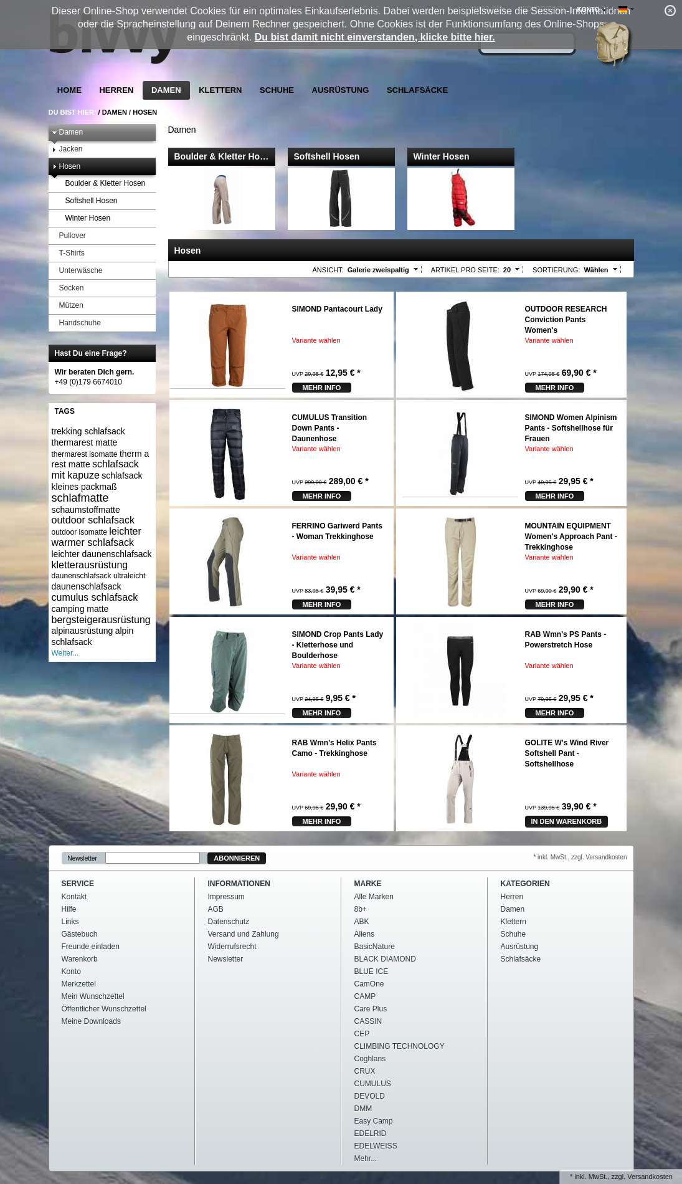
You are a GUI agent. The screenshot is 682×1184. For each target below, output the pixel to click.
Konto (71, 971)
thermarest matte (85, 442)
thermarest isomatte (85, 454)
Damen (166, 90)
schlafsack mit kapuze (95, 469)
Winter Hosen (84, 218)
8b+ (360, 909)
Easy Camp (373, 1121)
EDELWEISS (375, 1146)
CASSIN (368, 1021)
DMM (363, 1108)
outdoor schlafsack (93, 520)
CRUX (365, 1071)
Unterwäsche (77, 270)
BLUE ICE (371, 971)
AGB (216, 909)
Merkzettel (79, 984)
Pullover (69, 236)
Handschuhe (76, 323)
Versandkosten (650, 1176)
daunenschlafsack (86, 586)
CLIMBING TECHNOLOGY (399, 1046)
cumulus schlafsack (95, 597)
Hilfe (69, 909)
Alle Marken (374, 896)
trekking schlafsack (88, 431)
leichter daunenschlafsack (102, 554)
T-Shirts (68, 253)
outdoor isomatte (79, 532)
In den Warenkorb (566, 821)
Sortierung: (556, 270)
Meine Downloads (91, 1021)
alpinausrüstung (82, 631)
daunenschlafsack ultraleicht (99, 575)
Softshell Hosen (88, 201)
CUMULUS (372, 1083)
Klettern (220, 90)
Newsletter (82, 858)
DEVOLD (369, 1096)
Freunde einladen (91, 946)
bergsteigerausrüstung (101, 619)
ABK (361, 921)
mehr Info (322, 387)
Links (70, 921)
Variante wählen (316, 340)
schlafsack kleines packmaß (97, 481)
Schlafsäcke (417, 90)
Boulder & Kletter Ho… (221, 156)
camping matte (80, 609)
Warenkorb (80, 959)
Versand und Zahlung (243, 934)
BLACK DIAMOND (385, 959)
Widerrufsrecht (232, 946)
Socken (68, 288)
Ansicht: (328, 270)
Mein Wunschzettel (93, 996)
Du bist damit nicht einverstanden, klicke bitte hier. (375, 37)
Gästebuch (80, 934)
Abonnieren (237, 858)
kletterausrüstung (90, 565)
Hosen (145, 112)
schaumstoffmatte (86, 510)
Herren (116, 90)
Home (69, 90)
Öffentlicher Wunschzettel (104, 1009)
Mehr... (365, 1158)
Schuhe (277, 90)
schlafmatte (80, 498)
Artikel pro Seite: (465, 270)
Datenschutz (229, 921)
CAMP (365, 996)
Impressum (226, 896)
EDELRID (370, 1133)
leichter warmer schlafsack (96, 537)
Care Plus (370, 1009)
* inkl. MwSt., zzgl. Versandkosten (580, 857)
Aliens (364, 934)
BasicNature (374, 946)
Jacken (67, 149)
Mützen (67, 305)
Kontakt (74, 896)
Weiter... (65, 653)
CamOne (369, 984)
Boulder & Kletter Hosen (102, 183)
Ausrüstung (340, 90)
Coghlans (370, 1058)
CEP (362, 1033)
